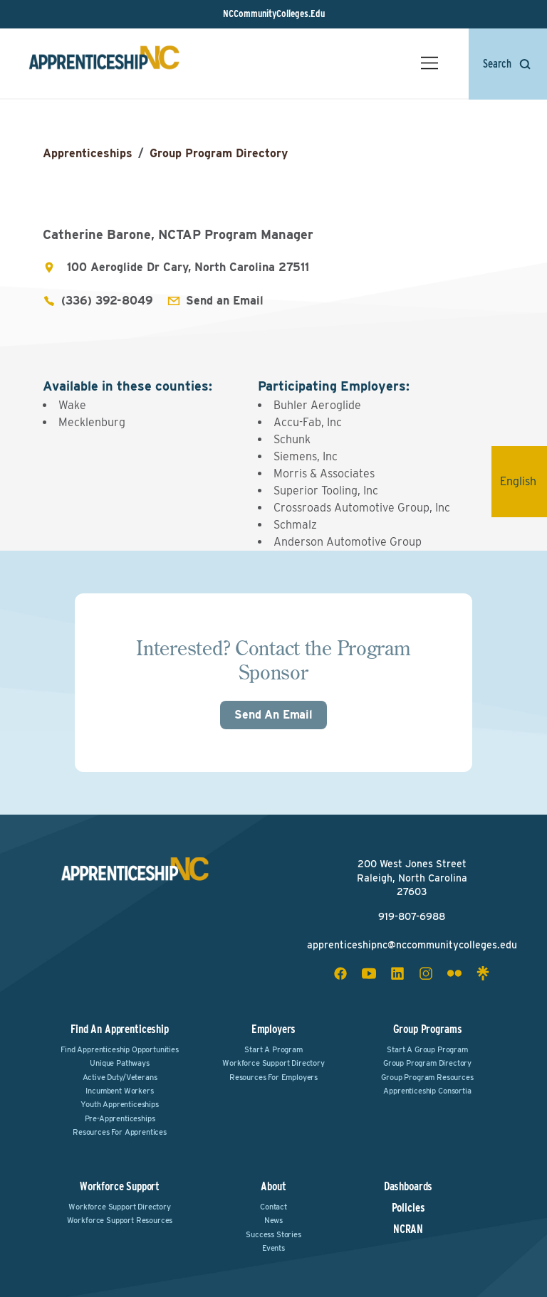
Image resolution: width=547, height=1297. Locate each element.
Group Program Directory (219, 153)
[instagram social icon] (426, 973)
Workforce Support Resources (120, 1220)
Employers (273, 1029)
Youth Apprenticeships (119, 1104)
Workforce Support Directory (273, 1063)
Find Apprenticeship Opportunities (120, 1049)
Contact (273, 1207)
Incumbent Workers (119, 1091)
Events (273, 1248)
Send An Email (273, 714)
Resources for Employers (273, 1077)
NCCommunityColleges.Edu (274, 13)
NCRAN (408, 1229)
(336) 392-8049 (107, 300)
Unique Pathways (120, 1063)
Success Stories (273, 1234)
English (523, 481)
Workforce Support (120, 1186)
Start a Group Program (427, 1049)
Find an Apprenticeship (119, 1029)
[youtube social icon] (369, 973)
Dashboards (408, 1186)
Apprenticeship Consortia (427, 1091)
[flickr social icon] (454, 973)
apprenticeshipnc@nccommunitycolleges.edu (412, 945)
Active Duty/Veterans (120, 1077)
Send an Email (225, 300)
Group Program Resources (427, 1077)
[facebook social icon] (340, 973)
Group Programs (427, 1029)
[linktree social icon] (483, 973)
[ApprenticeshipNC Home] (103, 63)
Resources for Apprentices (120, 1132)
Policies (408, 1208)
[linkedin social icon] (397, 973)
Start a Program (273, 1049)
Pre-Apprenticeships (120, 1118)
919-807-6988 (411, 916)
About (273, 1186)
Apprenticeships (87, 153)
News (273, 1220)
